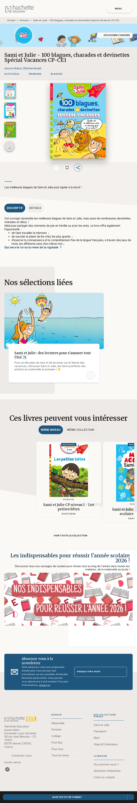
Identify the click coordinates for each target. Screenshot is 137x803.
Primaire (24, 20)
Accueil (11, 20)
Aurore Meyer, (13, 68)
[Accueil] (19, 8)
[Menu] (119, 8)
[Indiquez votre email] (96, 672)
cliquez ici (44, 685)
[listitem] (7, 769)
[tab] (14, 208)
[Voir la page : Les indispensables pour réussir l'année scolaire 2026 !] (68, 593)
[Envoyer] (122, 672)
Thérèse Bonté (32, 68)
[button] (115, 35)
